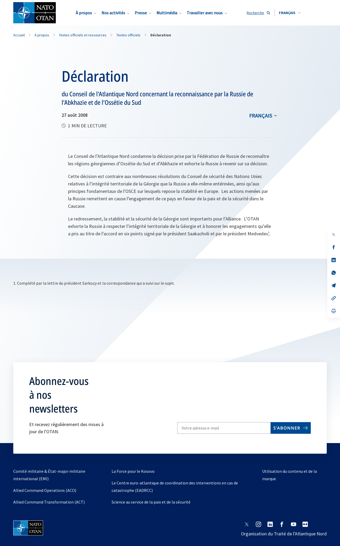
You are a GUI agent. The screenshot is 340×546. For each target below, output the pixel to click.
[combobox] (289, 13)
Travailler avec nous (205, 12)
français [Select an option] (260, 115)
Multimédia (166, 12)
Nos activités (113, 12)
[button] (289, 13)
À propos (84, 12)
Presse (141, 12)
